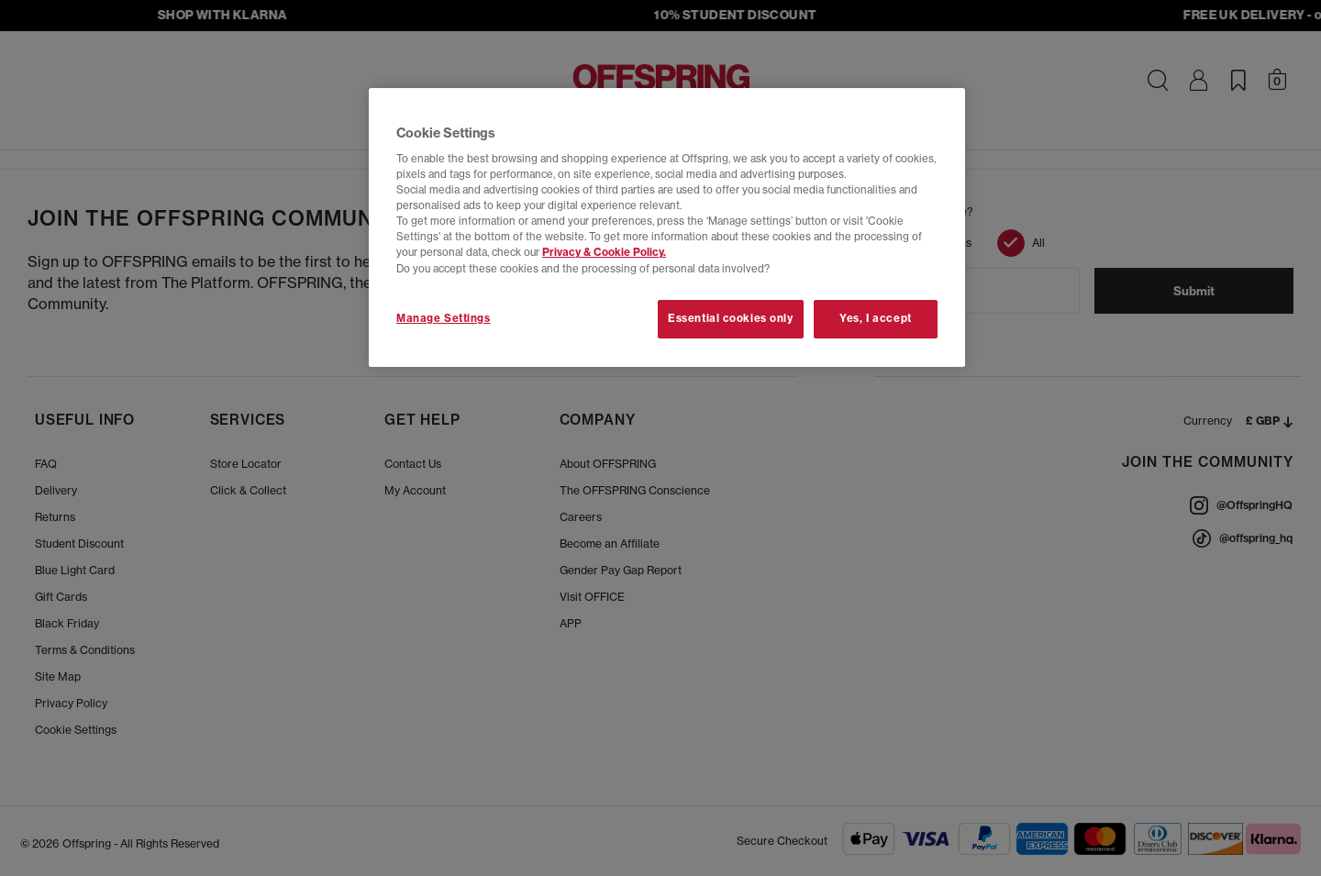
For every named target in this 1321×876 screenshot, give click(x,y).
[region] (667, 227)
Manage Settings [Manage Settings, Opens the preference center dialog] (443, 318)
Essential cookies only (731, 318)
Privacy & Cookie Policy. (604, 252)
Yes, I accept (875, 318)
